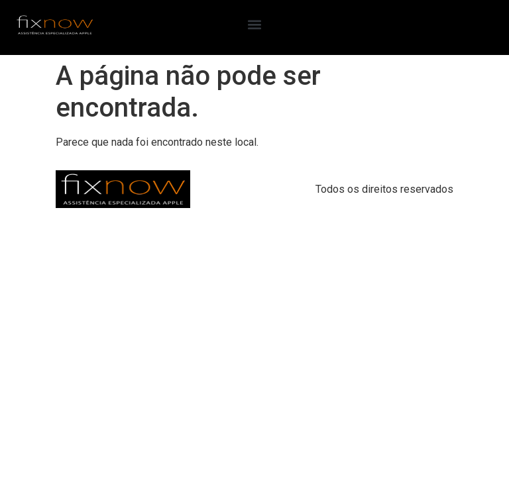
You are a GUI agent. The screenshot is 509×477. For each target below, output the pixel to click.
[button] (254, 24)
